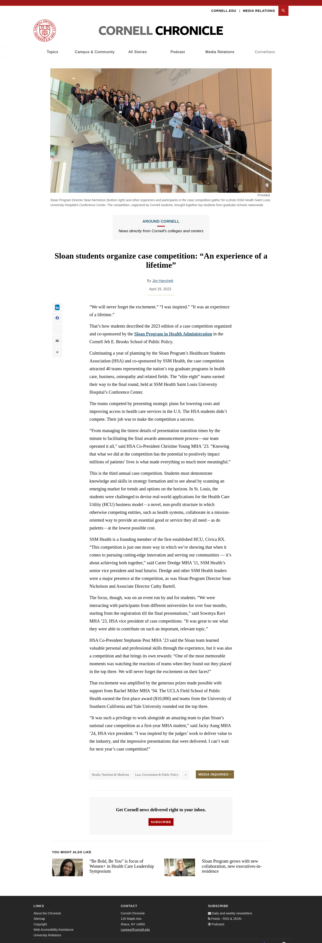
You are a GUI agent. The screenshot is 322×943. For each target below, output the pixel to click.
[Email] (284, 938)
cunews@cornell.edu (135, 924)
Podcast (177, 47)
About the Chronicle (47, 908)
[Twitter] (274, 938)
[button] (283, 6)
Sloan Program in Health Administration (173, 328)
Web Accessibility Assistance (54, 924)
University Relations (47, 930)
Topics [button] (52, 47)
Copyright (40, 919)
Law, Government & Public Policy (156, 770)
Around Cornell (160, 216)
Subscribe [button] (161, 817)
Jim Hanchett (162, 276)
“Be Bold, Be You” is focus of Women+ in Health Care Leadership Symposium (121, 861)
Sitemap (39, 914)
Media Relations (259, 6)
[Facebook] (264, 938)
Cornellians (265, 47)
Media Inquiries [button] (214, 769)
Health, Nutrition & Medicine (110, 770)
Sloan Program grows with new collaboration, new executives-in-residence (231, 861)
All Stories (137, 47)
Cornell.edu (223, 6)
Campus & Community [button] (95, 47)
